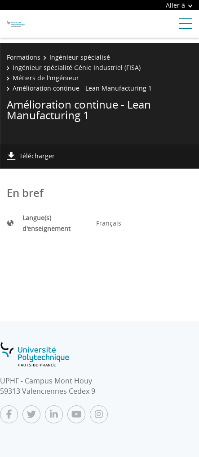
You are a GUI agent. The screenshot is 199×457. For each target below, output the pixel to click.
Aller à (179, 5)
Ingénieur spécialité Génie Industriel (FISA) (77, 67)
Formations (23, 57)
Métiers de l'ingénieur (46, 78)
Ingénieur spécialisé (79, 57)
